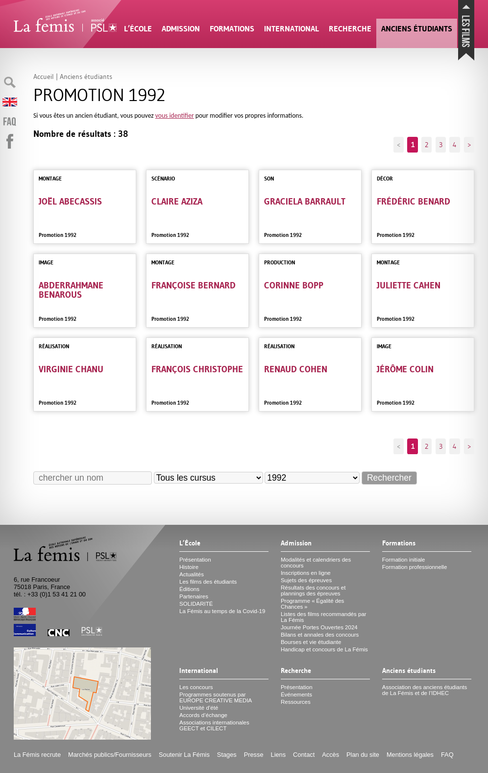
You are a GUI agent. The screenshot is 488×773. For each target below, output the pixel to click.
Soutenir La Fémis (184, 754)
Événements (296, 694)
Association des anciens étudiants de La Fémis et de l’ (424, 690)
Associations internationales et (214, 725)
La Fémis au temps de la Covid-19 (222, 611)
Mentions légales (410, 754)
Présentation (195, 560)
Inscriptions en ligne (306, 573)
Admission (181, 29)
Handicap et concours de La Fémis (324, 649)
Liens (278, 754)
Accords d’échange (203, 715)
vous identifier (174, 115)
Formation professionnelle (414, 567)
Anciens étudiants (416, 29)
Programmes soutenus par (215, 697)
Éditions (189, 589)
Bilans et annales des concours (320, 635)
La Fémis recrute (37, 754)
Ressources (296, 702)
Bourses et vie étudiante (311, 642)
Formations (232, 29)
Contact (304, 754)
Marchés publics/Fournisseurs (109, 754)
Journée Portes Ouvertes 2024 (319, 627)
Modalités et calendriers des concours (316, 562)
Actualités (191, 574)
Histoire (188, 567)
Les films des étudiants (208, 582)
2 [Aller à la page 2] (426, 144)
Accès (330, 754)
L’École (138, 29)
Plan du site (362, 754)
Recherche (350, 29)
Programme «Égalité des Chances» (312, 604)
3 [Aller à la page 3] (440, 144)
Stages (227, 754)
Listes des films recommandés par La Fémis (323, 617)
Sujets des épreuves (306, 580)
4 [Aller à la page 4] (455, 144)
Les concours (196, 687)
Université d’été (198, 708)
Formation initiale (403, 560)
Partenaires (193, 596)
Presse (254, 754)
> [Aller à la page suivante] (469, 144)
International (291, 29)
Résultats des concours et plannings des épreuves (313, 590)
